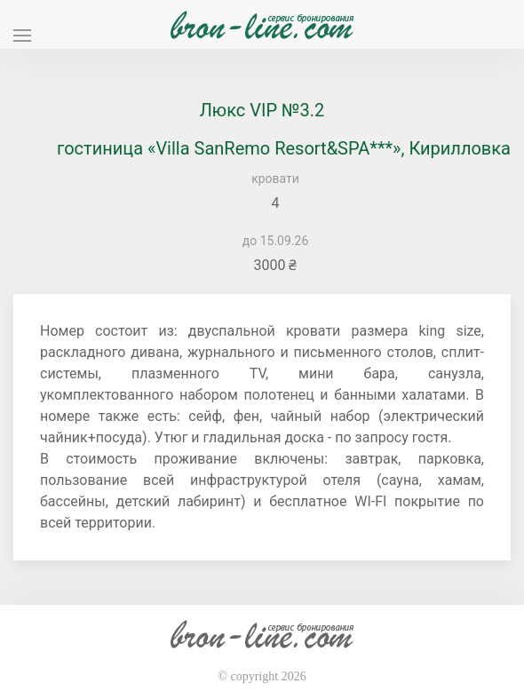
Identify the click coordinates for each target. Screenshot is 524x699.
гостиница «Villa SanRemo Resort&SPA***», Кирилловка (284, 148)
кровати (275, 178)
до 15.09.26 (275, 241)
